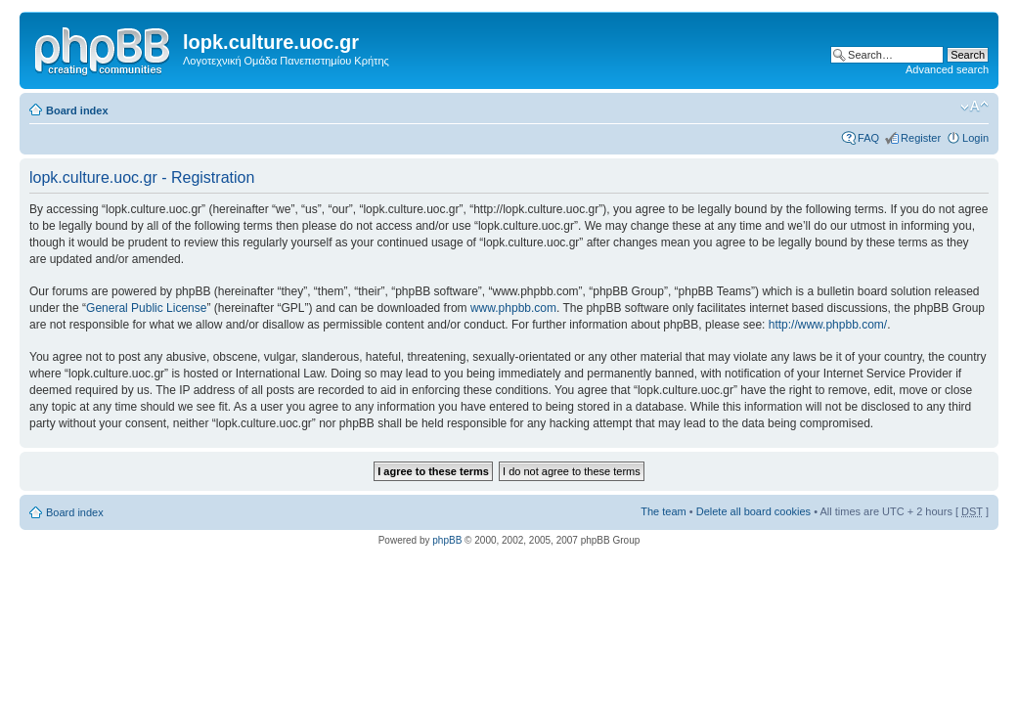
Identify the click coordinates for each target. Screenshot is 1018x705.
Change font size (974, 106)
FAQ (868, 138)
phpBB (447, 540)
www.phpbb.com (513, 308)
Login (975, 138)
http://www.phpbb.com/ (828, 324)
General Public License (146, 308)
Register (921, 138)
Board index (77, 110)
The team (663, 511)
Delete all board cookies (753, 511)
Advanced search (947, 69)
